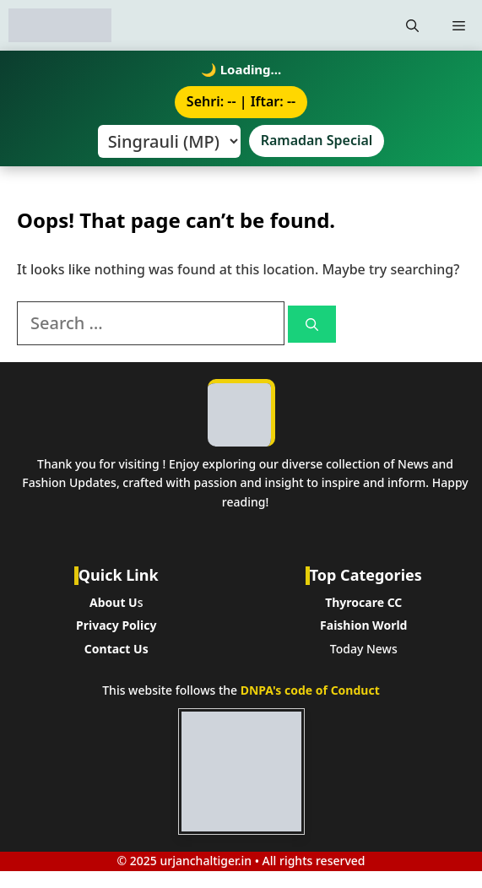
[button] (412, 25)
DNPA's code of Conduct (310, 690)
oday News (367, 649)
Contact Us (116, 649)
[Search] (312, 325)
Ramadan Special (317, 140)
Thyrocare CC (363, 602)
